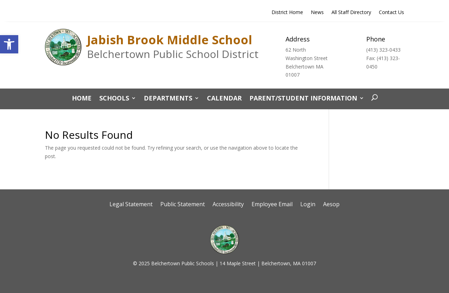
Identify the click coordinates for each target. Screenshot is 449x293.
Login (307, 205)
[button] (9, 44)
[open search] (372, 98)
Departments (168, 99)
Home (82, 99)
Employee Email (272, 205)
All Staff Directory (351, 12)
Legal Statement (131, 205)
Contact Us (391, 12)
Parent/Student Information (303, 99)
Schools (114, 99)
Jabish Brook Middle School (169, 40)
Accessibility (228, 205)
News (317, 12)
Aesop (331, 205)
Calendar (224, 99)
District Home (287, 12)
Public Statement (182, 205)
